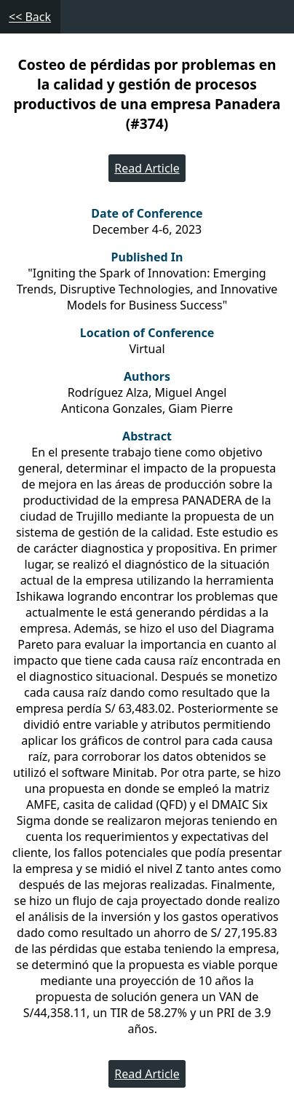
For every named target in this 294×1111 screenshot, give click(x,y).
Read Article (147, 168)
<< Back (30, 17)
